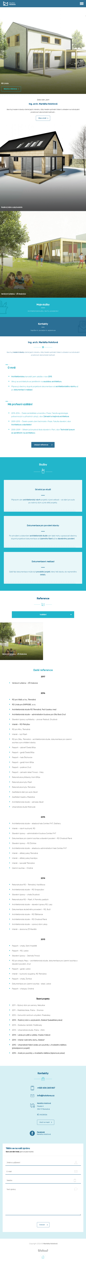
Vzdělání (43, 615)
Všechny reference (10, 89)
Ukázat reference (41, 445)
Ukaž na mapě (44, 1122)
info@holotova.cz (45, 1095)
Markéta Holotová (48, 1133)
